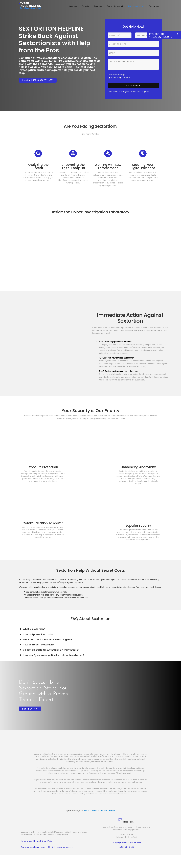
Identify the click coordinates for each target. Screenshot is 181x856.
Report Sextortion (136, 6)
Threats (86, 6)
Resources (154, 6)
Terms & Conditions (30, 842)
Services (98, 6)
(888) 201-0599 (126, 848)
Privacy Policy (46, 842)
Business (73, 6)
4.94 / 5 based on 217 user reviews (99, 811)
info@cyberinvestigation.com (126, 844)
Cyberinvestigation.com (62, 848)
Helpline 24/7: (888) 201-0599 (38, 80)
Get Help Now (30, 710)
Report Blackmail (115, 6)
